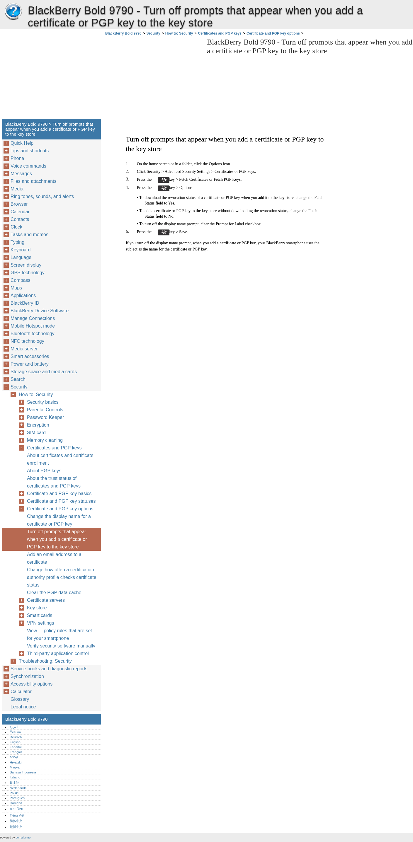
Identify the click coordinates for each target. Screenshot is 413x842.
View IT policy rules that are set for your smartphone (59, 634)
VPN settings (40, 623)
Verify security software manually (61, 645)
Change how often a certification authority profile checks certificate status (61, 577)
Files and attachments (34, 181)
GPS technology (28, 272)
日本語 (14, 782)
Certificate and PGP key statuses (61, 501)
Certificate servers (46, 600)
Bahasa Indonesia (23, 772)
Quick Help (22, 143)
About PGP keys (44, 470)
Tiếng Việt (17, 815)
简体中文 (16, 821)
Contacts (20, 219)
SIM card (36, 432)
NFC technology (27, 341)
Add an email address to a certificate (54, 558)
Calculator (21, 691)
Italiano (15, 777)
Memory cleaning (45, 440)
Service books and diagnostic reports (49, 668)
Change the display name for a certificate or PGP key (59, 520)
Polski (14, 793)
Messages (21, 173)
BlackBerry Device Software (40, 310)
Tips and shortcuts (30, 150)
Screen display (26, 265)
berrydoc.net (23, 837)
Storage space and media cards (44, 371)
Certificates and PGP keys (220, 33)
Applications (23, 295)
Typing (17, 242)
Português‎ (17, 798)
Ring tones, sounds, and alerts (42, 196)
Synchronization (27, 676)
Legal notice (23, 706)
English (15, 742)
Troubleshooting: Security (45, 661)
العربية (14, 727)
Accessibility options (31, 683)
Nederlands (18, 788)
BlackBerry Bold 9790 (13, 12)
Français (16, 752)
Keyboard (21, 249)
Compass (20, 280)
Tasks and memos (29, 234)
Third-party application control (58, 653)
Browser (19, 204)
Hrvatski (15, 762)
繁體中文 (16, 827)
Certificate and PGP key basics (59, 493)
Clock (16, 226)
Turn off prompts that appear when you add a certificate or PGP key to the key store (57, 539)
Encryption (38, 424)
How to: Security (179, 33)
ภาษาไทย (16, 809)
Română (16, 803)
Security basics (43, 402)
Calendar (20, 211)
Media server (24, 348)
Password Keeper (45, 417)
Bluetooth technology (32, 333)
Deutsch (16, 737)
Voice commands (28, 165)
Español (15, 747)
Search (18, 379)
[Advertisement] (153, 79)
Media (17, 188)
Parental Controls (45, 409)
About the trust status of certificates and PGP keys (54, 482)
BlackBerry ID (25, 303)
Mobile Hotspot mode (33, 325)
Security (153, 33)
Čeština (15, 732)
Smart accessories (30, 356)
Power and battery (30, 364)
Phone (17, 158)
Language (21, 257)
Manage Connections (33, 318)
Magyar (15, 767)
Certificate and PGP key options (273, 33)
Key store (37, 607)
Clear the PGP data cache (54, 592)
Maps (16, 287)
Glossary (20, 699)
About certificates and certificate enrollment (60, 459)
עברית (14, 757)
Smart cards (39, 615)
